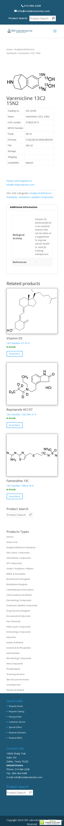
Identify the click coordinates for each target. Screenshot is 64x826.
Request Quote (16, 706)
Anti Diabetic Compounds (18, 558)
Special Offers (15, 727)
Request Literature (17, 732)
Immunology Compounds (18, 631)
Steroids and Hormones (17, 679)
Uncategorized (13, 684)
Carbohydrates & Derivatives (20, 589)
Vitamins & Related (15, 690)
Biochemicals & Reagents (18, 579)
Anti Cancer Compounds (18, 552)
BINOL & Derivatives (15, 573)
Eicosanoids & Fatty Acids (18, 616)
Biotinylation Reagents (16, 584)
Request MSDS (15, 737)
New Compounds (14, 663)
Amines (9, 536)
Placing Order (15, 716)
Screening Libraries (15, 674)
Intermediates (13, 653)
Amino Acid (11, 542)
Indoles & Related (14, 642)
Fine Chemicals (13, 621)
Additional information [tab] (23, 207)
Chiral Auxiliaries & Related (19, 595)
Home (9, 49)
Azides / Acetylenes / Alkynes (19, 568)
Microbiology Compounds (18, 658)
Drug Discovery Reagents (18, 610)
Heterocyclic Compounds (18, 626)
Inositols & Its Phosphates (18, 647)
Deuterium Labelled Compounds (36, 197)
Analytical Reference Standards (20, 547)
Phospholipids (13, 669)
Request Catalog (16, 711)
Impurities (11, 637)
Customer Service (17, 722)
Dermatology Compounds (18, 600)
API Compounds (14, 563)
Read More (14, 353)
